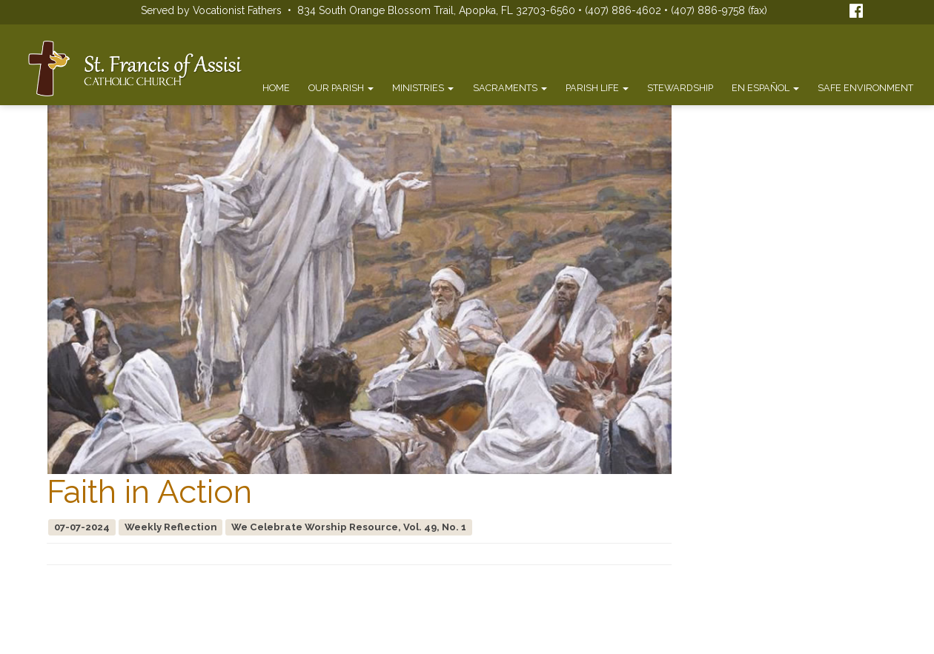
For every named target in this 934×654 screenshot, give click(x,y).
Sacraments (510, 87)
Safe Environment (865, 87)
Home (276, 87)
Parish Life (597, 87)
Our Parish (341, 87)
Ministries (423, 87)
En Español (765, 87)
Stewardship (680, 87)
